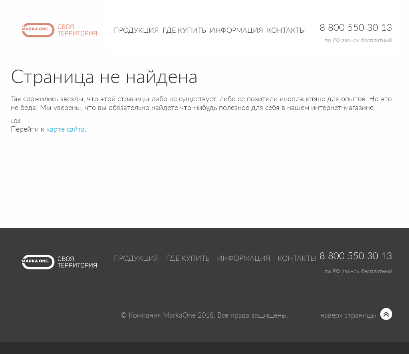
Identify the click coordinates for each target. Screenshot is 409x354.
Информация (243, 258)
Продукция (136, 30)
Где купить (188, 258)
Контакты (286, 30)
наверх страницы (348, 315)
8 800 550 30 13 (356, 256)
